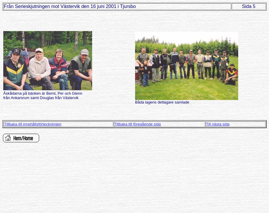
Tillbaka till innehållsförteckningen (32, 124)
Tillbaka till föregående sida (137, 124)
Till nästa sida (218, 124)
